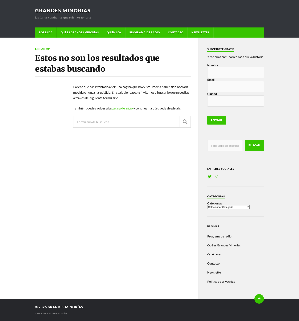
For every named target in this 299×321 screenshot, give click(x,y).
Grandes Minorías (63, 10)
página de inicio (122, 108)
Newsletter (200, 32)
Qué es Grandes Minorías (80, 32)
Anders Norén (57, 313)
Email (211, 79)
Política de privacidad (221, 281)
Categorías (214, 203)
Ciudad (212, 94)
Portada (46, 32)
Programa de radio (144, 32)
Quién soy (114, 32)
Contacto (175, 32)
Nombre (213, 65)
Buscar (254, 145)
